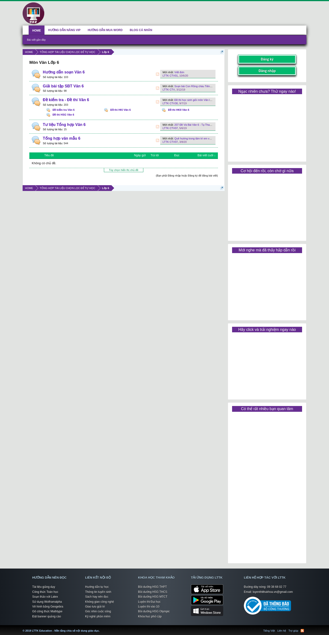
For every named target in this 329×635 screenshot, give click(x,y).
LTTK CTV (169, 89)
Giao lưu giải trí (95, 606)
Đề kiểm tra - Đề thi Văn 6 (66, 100)
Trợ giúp (293, 630)
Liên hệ (281, 630)
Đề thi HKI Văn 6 (120, 109)
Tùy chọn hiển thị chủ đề (123, 170)
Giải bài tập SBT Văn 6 (63, 86)
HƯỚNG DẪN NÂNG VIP (64, 30)
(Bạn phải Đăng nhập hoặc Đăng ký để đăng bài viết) (187, 175)
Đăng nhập (267, 70)
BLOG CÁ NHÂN (141, 30)
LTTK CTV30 (170, 103)
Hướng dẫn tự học (97, 587)
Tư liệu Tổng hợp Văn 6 (64, 125)
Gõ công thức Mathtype (47, 611)
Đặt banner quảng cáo (46, 616)
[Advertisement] (267, 126)
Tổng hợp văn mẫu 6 (61, 138)
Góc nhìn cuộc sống (98, 611)
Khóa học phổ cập (150, 616)
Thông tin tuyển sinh (98, 592)
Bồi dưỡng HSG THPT (152, 587)
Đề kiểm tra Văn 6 (64, 109)
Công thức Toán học (45, 592)
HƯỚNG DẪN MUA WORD (105, 30)
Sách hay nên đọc (96, 596)
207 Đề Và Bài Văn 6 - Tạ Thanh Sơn (196, 124)
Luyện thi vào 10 (148, 606)
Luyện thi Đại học (149, 601)
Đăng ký (267, 59)
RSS (157, 74)
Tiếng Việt (269, 630)
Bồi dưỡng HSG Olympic (154, 611)
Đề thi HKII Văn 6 (178, 109)
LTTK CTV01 (170, 75)
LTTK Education (101, 628)
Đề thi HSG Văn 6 (63, 114)
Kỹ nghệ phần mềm (97, 616)
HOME (36, 30)
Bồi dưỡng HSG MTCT (152, 596)
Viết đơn (179, 72)
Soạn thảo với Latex (45, 596)
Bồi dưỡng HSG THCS (152, 592)
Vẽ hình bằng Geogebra (47, 606)
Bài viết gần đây (36, 39)
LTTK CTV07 (170, 128)
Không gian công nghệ (99, 601)
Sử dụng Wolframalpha (47, 601)
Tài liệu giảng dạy (43, 587)
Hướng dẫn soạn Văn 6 (64, 72)
